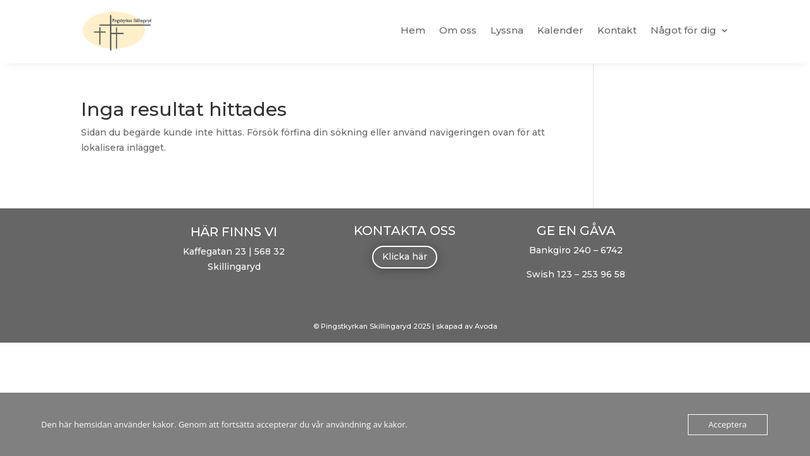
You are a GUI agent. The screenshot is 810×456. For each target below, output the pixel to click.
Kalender (560, 30)
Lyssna (506, 30)
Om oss (458, 30)
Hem (413, 30)
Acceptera (728, 424)
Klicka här (404, 256)
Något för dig (683, 30)
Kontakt (617, 30)
